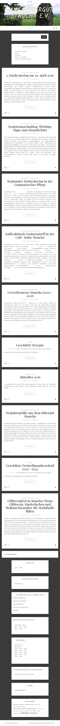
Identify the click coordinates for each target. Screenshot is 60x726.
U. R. (8, 113)
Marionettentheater (18, 604)
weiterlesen (30, 107)
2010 (16, 649)
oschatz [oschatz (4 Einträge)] (26, 711)
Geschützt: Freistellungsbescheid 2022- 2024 (30, 467)
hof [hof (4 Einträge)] (43, 708)
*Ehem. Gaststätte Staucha (23, 59)
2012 (25, 649)
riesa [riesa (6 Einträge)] (34, 711)
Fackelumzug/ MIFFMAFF (19, 601)
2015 (25, 650)
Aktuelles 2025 (34, 498)
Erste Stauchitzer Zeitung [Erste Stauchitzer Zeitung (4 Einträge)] (19, 706)
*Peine (17, 53)
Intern (30, 462)
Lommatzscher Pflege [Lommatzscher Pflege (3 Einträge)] (17, 710)
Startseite (30, 723)
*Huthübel (18, 55)
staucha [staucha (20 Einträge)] (25, 713)
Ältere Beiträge (10, 554)
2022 (16, 627)
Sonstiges (15, 610)
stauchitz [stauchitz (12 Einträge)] (34, 713)
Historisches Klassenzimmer (20, 607)
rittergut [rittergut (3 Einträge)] (38, 710)
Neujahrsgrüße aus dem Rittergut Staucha (30, 414)
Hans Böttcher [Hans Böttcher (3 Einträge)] (39, 708)
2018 (25, 652)
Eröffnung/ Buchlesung (19, 598)
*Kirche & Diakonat (20, 57)
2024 (25, 627)
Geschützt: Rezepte (30, 345)
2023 (20, 627)
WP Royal (15, 723)
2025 (16, 567)
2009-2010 (18, 625)
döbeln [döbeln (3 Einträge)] (38, 704)
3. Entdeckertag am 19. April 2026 (30, 75)
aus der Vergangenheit (30, 289)
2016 (16, 652)
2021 (24, 625)
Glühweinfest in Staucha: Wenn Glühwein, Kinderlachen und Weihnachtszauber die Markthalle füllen (30, 506)
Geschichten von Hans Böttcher (24, 674)
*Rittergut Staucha (20, 51)
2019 (16, 654)
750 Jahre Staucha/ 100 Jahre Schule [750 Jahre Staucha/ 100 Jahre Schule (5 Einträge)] (23, 704)
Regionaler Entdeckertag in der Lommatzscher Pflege (30, 183)
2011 (20, 649)
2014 (20, 650)
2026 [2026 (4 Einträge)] (35, 704)
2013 (16, 650)
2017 (20, 652)
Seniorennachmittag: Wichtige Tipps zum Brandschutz (30, 128)
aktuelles (24, 72)
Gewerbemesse (19, 583)
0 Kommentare (34, 188)
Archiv (52, 723)
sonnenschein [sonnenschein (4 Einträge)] (16, 713)
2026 (20, 567)
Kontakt (48, 723)
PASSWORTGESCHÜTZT (20, 690)
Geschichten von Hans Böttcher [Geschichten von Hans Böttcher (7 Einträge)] (24, 709)
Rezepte (30, 342)
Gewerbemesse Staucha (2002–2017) (30, 294)
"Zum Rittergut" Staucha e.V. (30, 13)
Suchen (44, 37)
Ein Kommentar (34, 79)
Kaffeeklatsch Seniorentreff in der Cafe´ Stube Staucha (30, 235)
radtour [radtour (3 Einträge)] (30, 710)
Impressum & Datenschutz (40, 723)
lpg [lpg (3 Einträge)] (23, 710)
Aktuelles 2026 (34, 72)
